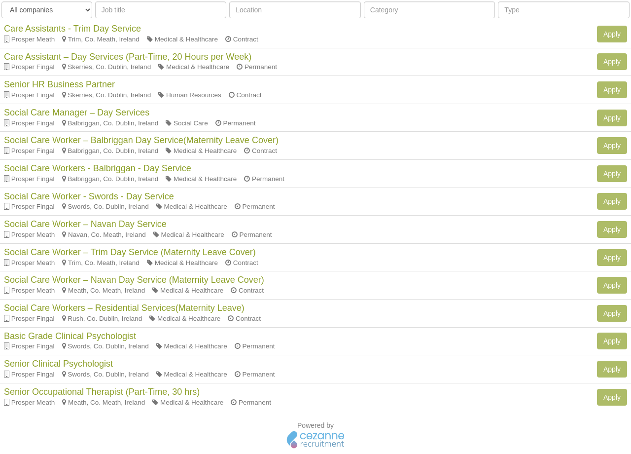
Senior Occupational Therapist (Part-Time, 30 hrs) (102, 392)
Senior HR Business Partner (59, 84)
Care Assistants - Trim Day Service (72, 29)
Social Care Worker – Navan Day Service (85, 224)
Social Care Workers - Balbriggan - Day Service (97, 168)
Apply (612, 34)
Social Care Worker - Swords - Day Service (89, 196)
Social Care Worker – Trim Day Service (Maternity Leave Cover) (130, 252)
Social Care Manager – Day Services (76, 112)
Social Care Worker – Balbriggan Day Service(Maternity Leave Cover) (141, 140)
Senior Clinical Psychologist (58, 364)
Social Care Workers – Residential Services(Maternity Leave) (124, 308)
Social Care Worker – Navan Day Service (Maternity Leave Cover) (134, 280)
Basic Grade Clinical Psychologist (70, 336)
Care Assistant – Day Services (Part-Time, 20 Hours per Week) (127, 57)
